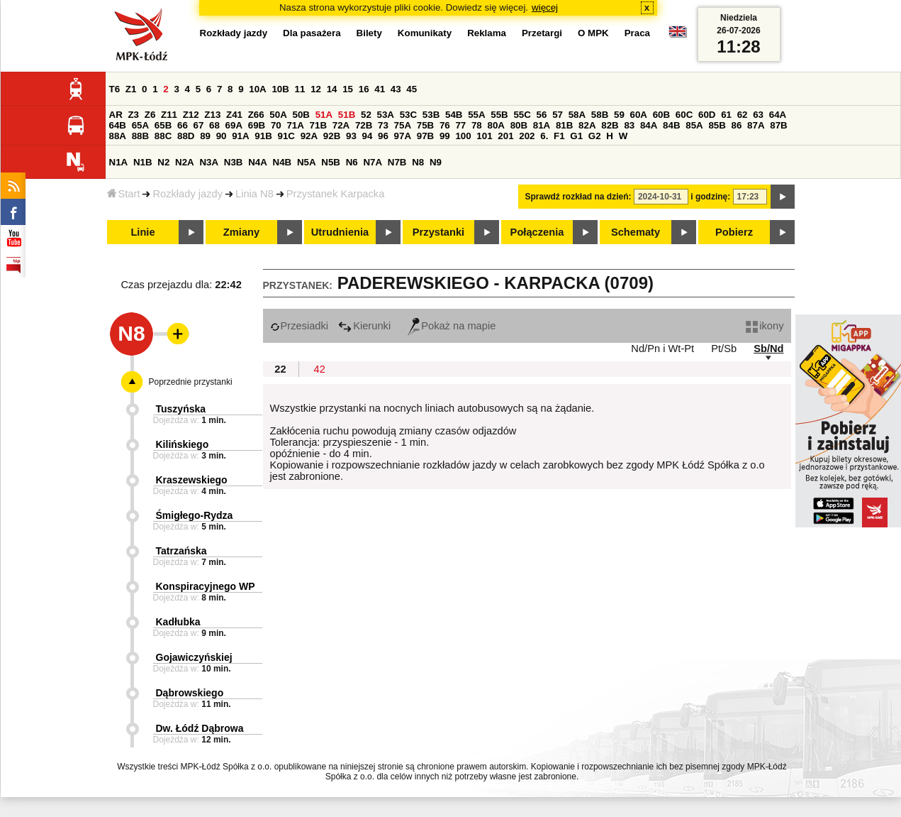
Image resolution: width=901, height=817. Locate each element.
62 (742, 114)
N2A (184, 162)
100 (463, 136)
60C (684, 114)
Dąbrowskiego (190, 692)
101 (484, 136)
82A (586, 125)
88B (140, 136)
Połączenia (537, 232)
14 (332, 89)
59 (619, 114)
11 (300, 89)
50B (301, 114)
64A (777, 114)
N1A (118, 162)
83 (629, 125)
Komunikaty (425, 33)
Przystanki (438, 232)
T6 (115, 89)
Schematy (635, 232)
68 (214, 125)
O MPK (593, 33)
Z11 (169, 114)
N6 (352, 162)
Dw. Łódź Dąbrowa (200, 728)
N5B (330, 162)
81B (564, 125)
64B (117, 125)
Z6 (150, 114)
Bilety (369, 33)
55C (521, 114)
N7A (372, 162)
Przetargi (542, 33)
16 (364, 89)
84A (648, 125)
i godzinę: (710, 197)
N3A (208, 162)
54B (453, 114)
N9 (436, 162)
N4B (282, 162)
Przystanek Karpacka (335, 193)
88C (163, 136)
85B (716, 125)
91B (263, 136)
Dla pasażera (312, 33)
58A (577, 114)
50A (277, 114)
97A (402, 136)
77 (460, 125)
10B (280, 89)
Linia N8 (254, 193)
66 (182, 125)
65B (163, 125)
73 (383, 125)
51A (323, 114)
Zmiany (241, 232)
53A (385, 114)
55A (476, 114)
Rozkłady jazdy (187, 193)
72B (363, 125)
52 (366, 114)
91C (286, 136)
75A (402, 125)
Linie (142, 232)
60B (661, 114)
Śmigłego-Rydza (194, 515)
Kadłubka (178, 621)
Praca (637, 33)
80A (495, 125)
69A (233, 125)
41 (379, 89)
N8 (418, 162)
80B (518, 125)
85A (694, 125)
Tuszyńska (181, 409)
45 (411, 89)
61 (726, 114)
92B (331, 136)
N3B (233, 162)
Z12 (191, 114)
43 (396, 89)
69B (256, 125)
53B (431, 114)
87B (778, 125)
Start (123, 193)
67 (199, 125)
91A (240, 136)
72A (340, 125)
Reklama (486, 33)
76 (445, 125)
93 (351, 136)
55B (499, 114)
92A (309, 136)
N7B (397, 162)
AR (116, 114)
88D (185, 136)
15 (347, 89)
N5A (306, 162)
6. (544, 136)
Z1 (131, 89)
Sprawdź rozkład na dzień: (578, 197)
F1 (559, 136)
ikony (764, 325)
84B (671, 125)
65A (140, 125)
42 (319, 369)
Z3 (133, 114)
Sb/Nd (768, 348)
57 (557, 114)
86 (737, 125)
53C (408, 114)
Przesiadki (299, 325)
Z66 (256, 114)
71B (318, 125)
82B (609, 125)
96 (383, 136)
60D (706, 114)
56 (542, 114)
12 (315, 89)
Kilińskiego (182, 444)
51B (346, 114)
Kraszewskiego (192, 480)
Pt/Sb (724, 348)
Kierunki (364, 325)
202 (527, 136)
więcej (545, 7)
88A (117, 136)
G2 (594, 136)
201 (505, 136)
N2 (163, 162)
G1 (576, 136)
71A (294, 125)
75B (425, 125)
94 (367, 136)
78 (476, 125)
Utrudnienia (340, 232)
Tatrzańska (181, 550)
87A (755, 125)
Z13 (212, 114)
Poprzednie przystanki (191, 382)
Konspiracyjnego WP (205, 586)
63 (758, 114)
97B (425, 136)
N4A (257, 162)
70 (276, 125)
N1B (142, 162)
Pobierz (734, 232)
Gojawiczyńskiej (194, 657)
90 (221, 136)
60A (638, 114)
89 (205, 136)
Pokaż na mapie (452, 325)
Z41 (234, 114)
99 (445, 136)
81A (541, 125)
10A (257, 89)
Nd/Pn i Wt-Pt (662, 348)
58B (599, 114)
